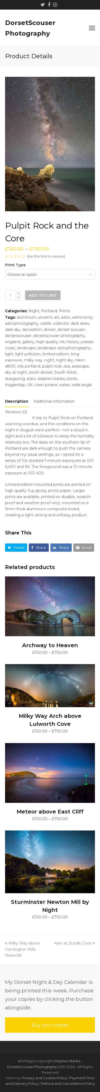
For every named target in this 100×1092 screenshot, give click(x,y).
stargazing (15, 378)
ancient (45, 317)
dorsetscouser (18, 335)
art (56, 317)
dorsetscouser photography (59, 335)
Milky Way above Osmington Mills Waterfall (22, 949)
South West (65, 372)
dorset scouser (71, 329)
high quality (47, 341)
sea (66, 366)
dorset (50, 329)
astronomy (82, 317)
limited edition (55, 354)
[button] (92, 28)
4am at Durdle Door (74, 943)
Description (16, 401)
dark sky (12, 329)
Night (34, 311)
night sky (64, 360)
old (20, 366)
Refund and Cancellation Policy (68, 1083)
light (9, 354)
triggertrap (15, 384)
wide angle (82, 384)
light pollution (28, 354)
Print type (15, 265)
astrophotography (21, 323)
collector (61, 323)
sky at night (16, 372)
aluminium (27, 317)
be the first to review (46, 256)
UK (30, 384)
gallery (28, 341)
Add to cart (43, 295)
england (12, 341)
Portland (49, 311)
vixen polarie (45, 384)
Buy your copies (50, 1025)
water (64, 384)
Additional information (54, 401)
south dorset (41, 372)
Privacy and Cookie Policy (44, 1078)
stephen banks (51, 378)
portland (32, 366)
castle (45, 323)
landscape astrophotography (64, 347)
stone (72, 378)
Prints (64, 311)
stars (31, 378)
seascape (80, 366)
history (72, 341)
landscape (26, 347)
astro (65, 317)
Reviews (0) (16, 412)
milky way (33, 360)
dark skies (80, 323)
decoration (32, 329)
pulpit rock (52, 366)
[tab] (16, 401)
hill (62, 341)
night (49, 360)
